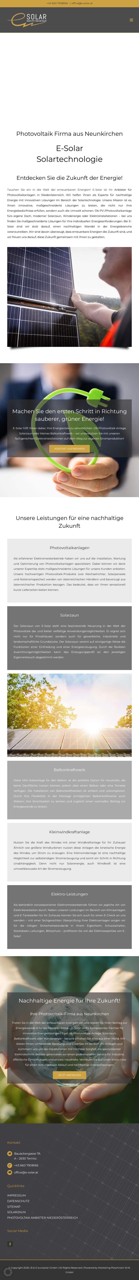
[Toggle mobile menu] (132, 20)
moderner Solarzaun (47, 216)
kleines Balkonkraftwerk (56, 433)
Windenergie (72, 216)
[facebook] (10, 1244)
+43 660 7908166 (58, 3)
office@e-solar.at (82, 3)
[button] (8, 1272)
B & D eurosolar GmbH (44, 1267)
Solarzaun (26, 433)
